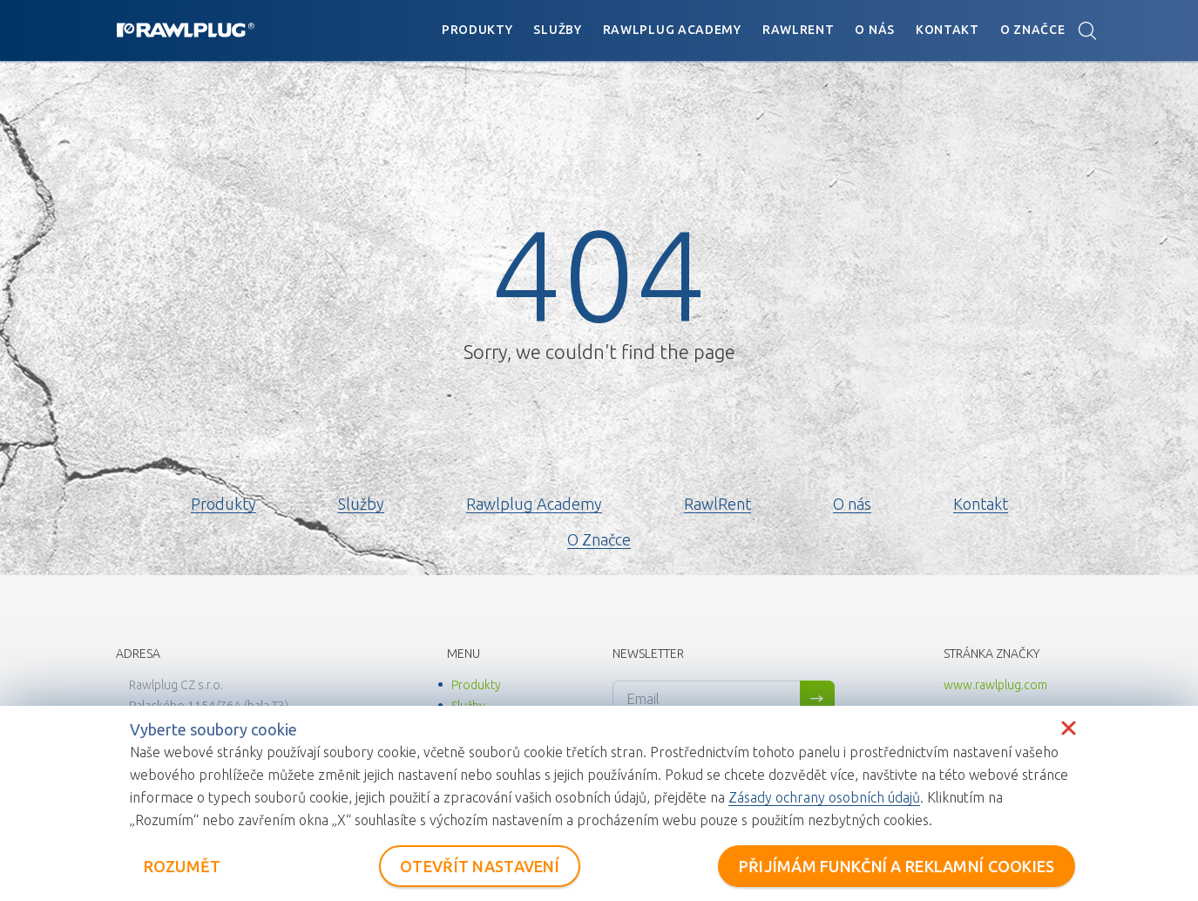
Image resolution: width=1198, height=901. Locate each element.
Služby (557, 30)
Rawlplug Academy (672, 30)
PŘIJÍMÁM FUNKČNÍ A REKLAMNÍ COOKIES (897, 866)
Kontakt (947, 30)
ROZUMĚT (182, 866)
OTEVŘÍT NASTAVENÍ (479, 866)
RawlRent (798, 30)
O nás (875, 30)
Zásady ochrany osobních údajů (824, 797)
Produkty (477, 30)
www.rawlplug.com (995, 685)
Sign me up (817, 699)
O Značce (1033, 30)
